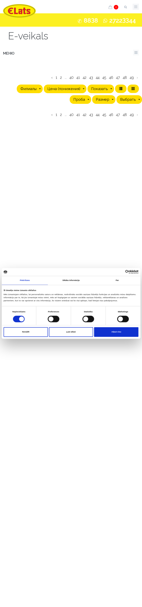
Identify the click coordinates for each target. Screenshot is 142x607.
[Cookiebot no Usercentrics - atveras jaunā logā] (121, 272)
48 (125, 77)
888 (91, 20)
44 (98, 77)
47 (118, 77)
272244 (122, 20)
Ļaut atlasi (71, 332)
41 (78, 77)
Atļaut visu (116, 332)
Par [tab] (117, 280)
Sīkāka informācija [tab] (70, 280)
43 (91, 77)
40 (71, 77)
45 (104, 77)
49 (132, 77)
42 (84, 77)
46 (111, 77)
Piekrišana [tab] (25, 280)
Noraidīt (25, 332)
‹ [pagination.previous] (52, 77)
